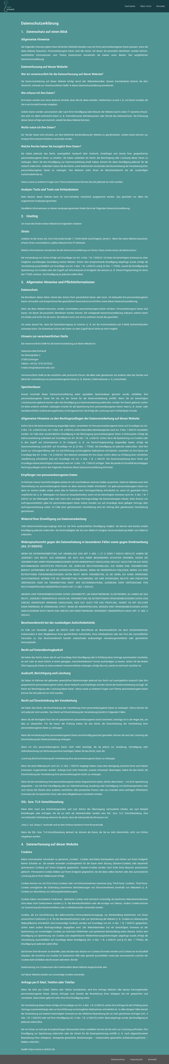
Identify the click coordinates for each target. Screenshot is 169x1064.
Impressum (136, 1059)
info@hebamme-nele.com (41, 367)
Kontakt (152, 1059)
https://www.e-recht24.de (41, 1049)
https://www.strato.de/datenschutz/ (117, 250)
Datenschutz (118, 1059)
